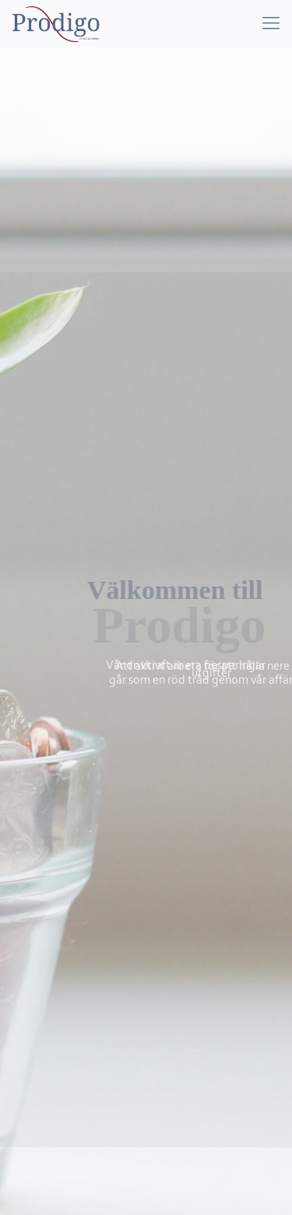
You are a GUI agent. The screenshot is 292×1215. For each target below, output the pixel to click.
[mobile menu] (271, 23)
